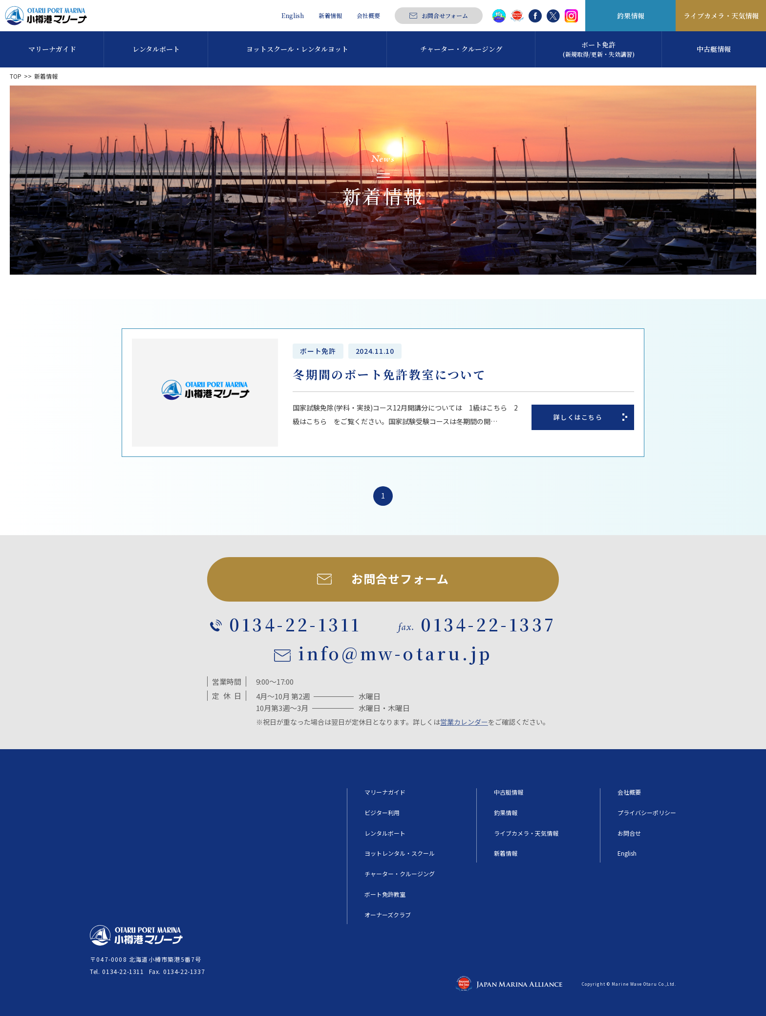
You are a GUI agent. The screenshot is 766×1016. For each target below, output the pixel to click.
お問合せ (629, 833)
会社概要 (368, 16)
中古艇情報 (508, 792)
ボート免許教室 (384, 894)
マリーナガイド (384, 792)
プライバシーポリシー (646, 813)
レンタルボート (384, 833)
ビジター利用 (382, 813)
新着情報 (330, 16)
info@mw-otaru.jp (395, 653)
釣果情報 (630, 16)
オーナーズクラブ (387, 915)
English (292, 16)
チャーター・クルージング (399, 874)
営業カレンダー (464, 722)
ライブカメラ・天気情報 (721, 16)
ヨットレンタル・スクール (399, 853)
